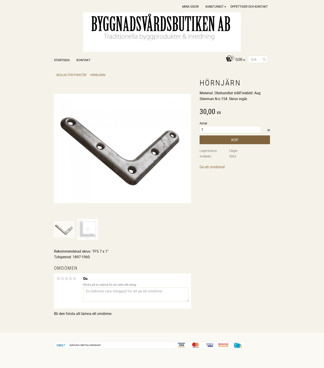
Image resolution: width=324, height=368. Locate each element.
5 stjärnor (74, 278)
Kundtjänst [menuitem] (214, 6)
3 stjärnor (66, 278)
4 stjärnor (70, 278)
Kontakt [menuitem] (83, 60)
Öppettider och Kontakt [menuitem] (249, 6)
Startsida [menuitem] (62, 60)
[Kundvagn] (234, 60)
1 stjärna (58, 278)
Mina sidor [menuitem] (190, 6)
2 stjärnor (62, 278)
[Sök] (264, 59)
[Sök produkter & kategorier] (258, 59)
